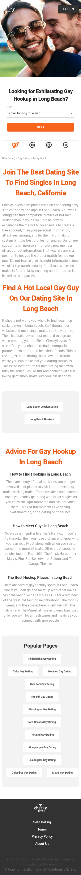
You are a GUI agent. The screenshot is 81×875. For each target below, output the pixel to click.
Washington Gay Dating (42, 709)
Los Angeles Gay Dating (42, 760)
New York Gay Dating (42, 684)
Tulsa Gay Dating (23, 671)
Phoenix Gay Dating (42, 696)
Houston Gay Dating (59, 671)
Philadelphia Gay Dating (42, 658)
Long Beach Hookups (42, 419)
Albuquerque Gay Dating (42, 747)
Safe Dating (42, 822)
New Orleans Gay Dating (42, 722)
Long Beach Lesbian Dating (42, 406)
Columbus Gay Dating (24, 772)
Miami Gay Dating (62, 772)
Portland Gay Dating (42, 734)
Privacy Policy (42, 836)
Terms (42, 829)
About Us (42, 843)
